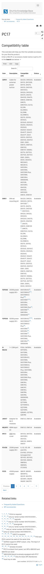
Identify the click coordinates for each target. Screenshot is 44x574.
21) (28, 333)
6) (30, 292)
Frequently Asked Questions (25, 19)
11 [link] (36, 486)
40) (8, 546)
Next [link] (5, 490)
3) (21, 223)
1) (27, 203)
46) (11, 556)
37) (2, 541)
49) (20, 536)
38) (2, 546)
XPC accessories (9, 21)
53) (31, 536)
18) (24, 325)
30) (11, 534)
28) (5, 534)
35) (14, 536)
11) (29, 299)
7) (2, 521)
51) (25, 536)
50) (23, 536)
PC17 (18, 21)
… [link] (32, 486)
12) (31, 307)
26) (5, 529)
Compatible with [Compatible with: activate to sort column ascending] (24, 75)
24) (7, 521)
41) (2, 549)
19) (28, 328)
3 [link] (20, 486)
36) (17, 536)
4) (21, 228)
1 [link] (12, 486)
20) (28, 330)
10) (28, 299)
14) (28, 314)
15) (30, 318)
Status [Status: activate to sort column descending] (36, 73)
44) (5, 556)
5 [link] (28, 486)
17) (30, 320)
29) (8, 534)
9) (25, 297)
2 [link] (16, 486)
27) (2, 534)
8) (24, 297)
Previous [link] (6, 486)
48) (2, 559)
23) (7, 516)
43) (2, 556)
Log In (39, 565)
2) (21, 210)
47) (14, 556)
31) (2, 536)
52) (28, 536)
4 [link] (24, 486)
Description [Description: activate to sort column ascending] (13, 73)
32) (5, 536)
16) (31, 318)
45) (8, 556)
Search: (22, 68)
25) (7, 526)
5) (29, 289)
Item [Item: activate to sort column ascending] (4, 73)
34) (11, 536)
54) (34, 536)
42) (2, 554)
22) (28, 340)
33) (8, 536)
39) (5, 546)
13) (28, 309)
